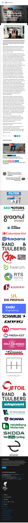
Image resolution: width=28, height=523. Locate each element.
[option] (14, 32)
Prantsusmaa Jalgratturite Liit (7, 517)
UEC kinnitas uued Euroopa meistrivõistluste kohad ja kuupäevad (14, 163)
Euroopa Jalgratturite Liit (6, 511)
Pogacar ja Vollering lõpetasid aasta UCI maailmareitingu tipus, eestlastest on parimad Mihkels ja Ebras (13, 158)
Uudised (14, 8)
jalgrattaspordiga (21, 474)
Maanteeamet (4, 508)
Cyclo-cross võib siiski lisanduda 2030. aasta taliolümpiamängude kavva (13, 152)
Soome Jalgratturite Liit (6, 519)
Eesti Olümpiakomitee (15, 479)
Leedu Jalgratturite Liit (6, 515)
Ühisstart (9, 155)
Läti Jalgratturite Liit (5, 513)
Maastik (5, 8)
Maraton (10, 8)
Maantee (5, 155)
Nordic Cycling (8, 479)
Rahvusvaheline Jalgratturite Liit (8, 510)
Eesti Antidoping (5, 506)
